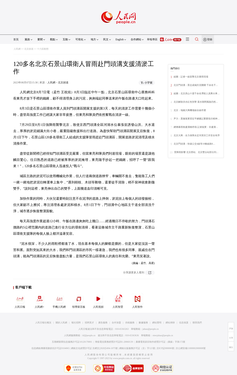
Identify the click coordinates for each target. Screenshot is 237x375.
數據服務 (143, 322)
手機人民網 (59, 300)
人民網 (17, 49)
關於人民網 (61, 322)
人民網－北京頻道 (57, 82)
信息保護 (183, 322)
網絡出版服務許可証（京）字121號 (137, 348)
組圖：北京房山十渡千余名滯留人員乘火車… (197, 93)
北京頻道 (28, 49)
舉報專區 (152, 39)
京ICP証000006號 (165, 348)
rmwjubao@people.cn (163, 335)
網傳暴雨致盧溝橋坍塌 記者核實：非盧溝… (196, 127)
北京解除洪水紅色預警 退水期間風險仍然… (196, 102)
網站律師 (170, 322)
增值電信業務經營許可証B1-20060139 (114, 342)
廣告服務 (102, 322)
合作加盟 (116, 322)
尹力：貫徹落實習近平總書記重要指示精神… (197, 118)
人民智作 (137, 300)
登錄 (209, 39)
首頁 (16, 39)
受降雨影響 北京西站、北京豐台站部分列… (196, 152)
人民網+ (39, 300)
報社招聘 (76, 322)
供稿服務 (129, 322)
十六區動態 (43, 49)
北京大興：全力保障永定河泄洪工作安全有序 (197, 135)
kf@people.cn (88, 335)
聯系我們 (197, 322)
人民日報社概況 (43, 322)
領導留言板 (78, 300)
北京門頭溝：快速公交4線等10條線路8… (194, 144)
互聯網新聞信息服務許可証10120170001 (72, 342)
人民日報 (20, 300)
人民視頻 (98, 300)
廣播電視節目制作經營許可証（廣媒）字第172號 (160, 342)
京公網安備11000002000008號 (191, 348)
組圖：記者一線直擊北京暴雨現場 (191, 76)
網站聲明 (156, 322)
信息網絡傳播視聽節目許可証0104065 (50, 348)
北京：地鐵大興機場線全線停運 (190, 110)
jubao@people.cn (151, 329)
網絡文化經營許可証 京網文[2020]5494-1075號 (94, 348)
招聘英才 (89, 322)
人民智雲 (118, 300)
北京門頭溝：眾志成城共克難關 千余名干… (196, 85)
